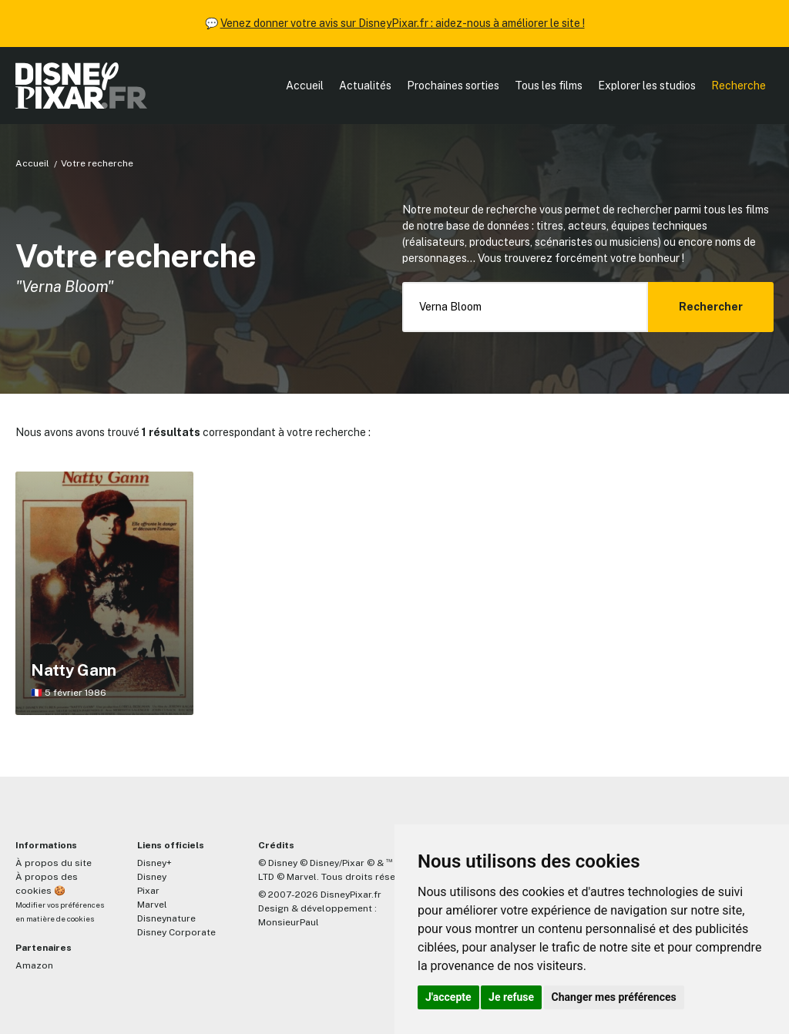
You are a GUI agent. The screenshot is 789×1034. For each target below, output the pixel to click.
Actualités (365, 85)
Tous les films (549, 85)
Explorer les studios (647, 85)
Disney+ (154, 863)
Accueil (305, 85)
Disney (151, 876)
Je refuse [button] (511, 997)
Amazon (34, 965)
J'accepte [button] (448, 997)
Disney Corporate (176, 932)
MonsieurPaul (288, 922)
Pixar (148, 890)
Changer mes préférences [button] (614, 997)
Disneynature (166, 918)
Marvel (152, 904)
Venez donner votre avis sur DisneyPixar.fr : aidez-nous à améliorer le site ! (402, 23)
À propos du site (53, 863)
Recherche (738, 85)
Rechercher (711, 306)
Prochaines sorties (453, 85)
